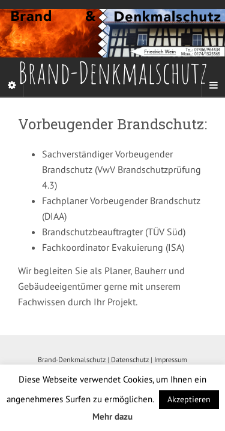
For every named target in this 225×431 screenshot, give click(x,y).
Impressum (170, 359)
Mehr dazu (112, 416)
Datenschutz (130, 359)
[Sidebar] (12, 85)
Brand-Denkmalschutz (72, 359)
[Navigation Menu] (213, 85)
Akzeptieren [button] (189, 399)
